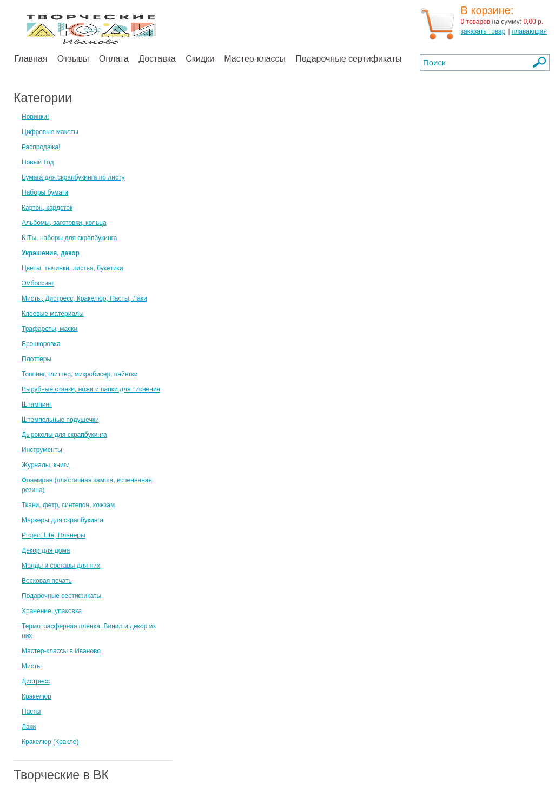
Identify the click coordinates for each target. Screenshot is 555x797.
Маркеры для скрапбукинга (62, 520)
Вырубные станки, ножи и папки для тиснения (91, 389)
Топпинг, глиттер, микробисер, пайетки (79, 374)
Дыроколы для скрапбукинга (64, 435)
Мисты (32, 666)
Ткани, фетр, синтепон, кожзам (68, 505)
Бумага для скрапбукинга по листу (73, 177)
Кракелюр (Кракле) (50, 742)
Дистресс (36, 681)
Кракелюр (36, 696)
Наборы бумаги (45, 192)
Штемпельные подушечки (60, 419)
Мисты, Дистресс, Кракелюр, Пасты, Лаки (84, 298)
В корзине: (487, 10)
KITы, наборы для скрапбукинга (69, 238)
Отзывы (73, 58)
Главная (31, 58)
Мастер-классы (255, 58)
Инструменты (42, 450)
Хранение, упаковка (52, 611)
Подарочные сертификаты (348, 58)
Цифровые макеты (50, 132)
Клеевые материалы (53, 313)
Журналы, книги (46, 465)
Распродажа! (41, 147)
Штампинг (37, 404)
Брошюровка (41, 344)
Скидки (200, 58)
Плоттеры (36, 359)
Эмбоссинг (38, 283)
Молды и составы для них (61, 565)
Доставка (157, 58)
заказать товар (483, 31)
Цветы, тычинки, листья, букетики (72, 268)
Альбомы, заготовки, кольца (64, 223)
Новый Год (38, 162)
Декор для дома (46, 550)
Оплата (114, 58)
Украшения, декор (51, 253)
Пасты (31, 711)
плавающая (529, 31)
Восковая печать (47, 581)
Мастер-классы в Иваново (61, 651)
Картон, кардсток (47, 207)
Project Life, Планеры (53, 535)
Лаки (29, 726)
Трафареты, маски (49, 329)
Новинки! (35, 117)
